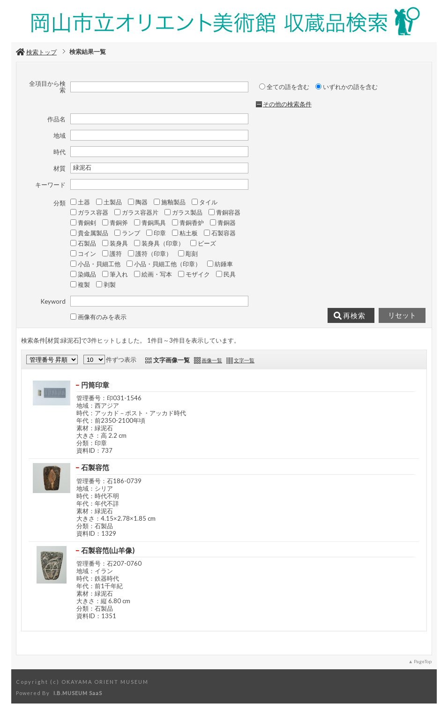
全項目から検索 (47, 87)
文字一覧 (244, 360)
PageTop (423, 661)
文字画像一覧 (171, 360)
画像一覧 (212, 360)
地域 (59, 135)
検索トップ (36, 52)
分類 (59, 203)
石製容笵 (95, 467)
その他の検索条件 (287, 104)
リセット (402, 315)
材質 (59, 168)
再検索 (350, 316)
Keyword (53, 301)
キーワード (50, 184)
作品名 (56, 119)
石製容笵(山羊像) (107, 550)
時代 (59, 152)
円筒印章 (95, 385)
